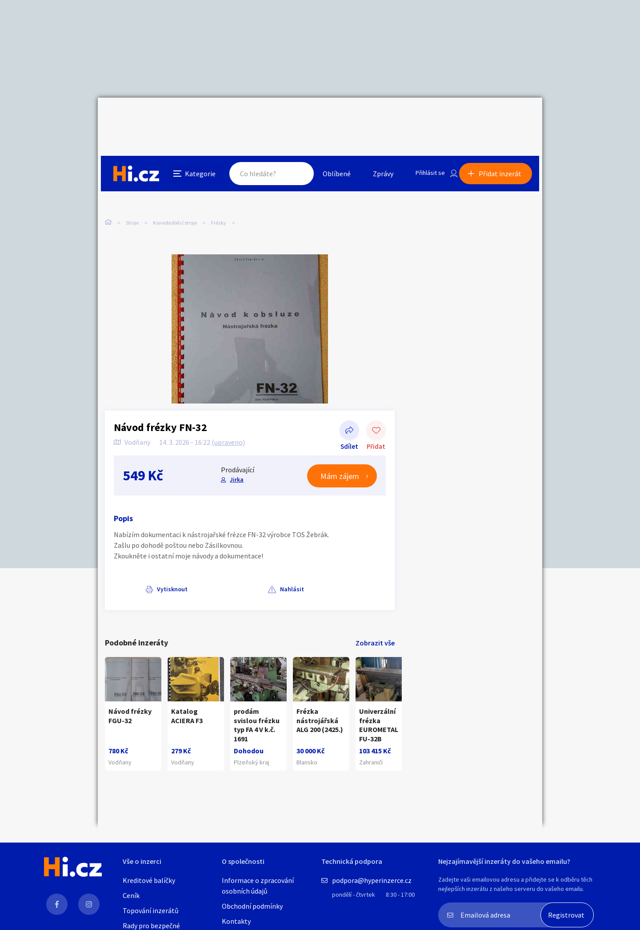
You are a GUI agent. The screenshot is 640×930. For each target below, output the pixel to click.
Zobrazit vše (375, 624)
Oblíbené (326, 117)
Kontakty (236, 921)
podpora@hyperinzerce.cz (372, 880)
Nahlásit (194, 571)
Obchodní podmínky (252, 906)
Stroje (132, 186)
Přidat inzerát (503, 117)
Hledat (288, 117)
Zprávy (373, 117)
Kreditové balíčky (149, 880)
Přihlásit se (422, 117)
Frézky (218, 186)
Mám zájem (339, 458)
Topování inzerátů (151, 910)
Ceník (131, 895)
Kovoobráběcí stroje (175, 186)
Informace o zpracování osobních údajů (258, 885)
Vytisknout (140, 571)
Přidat (376, 412)
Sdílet (349, 412)
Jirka (236, 461)
